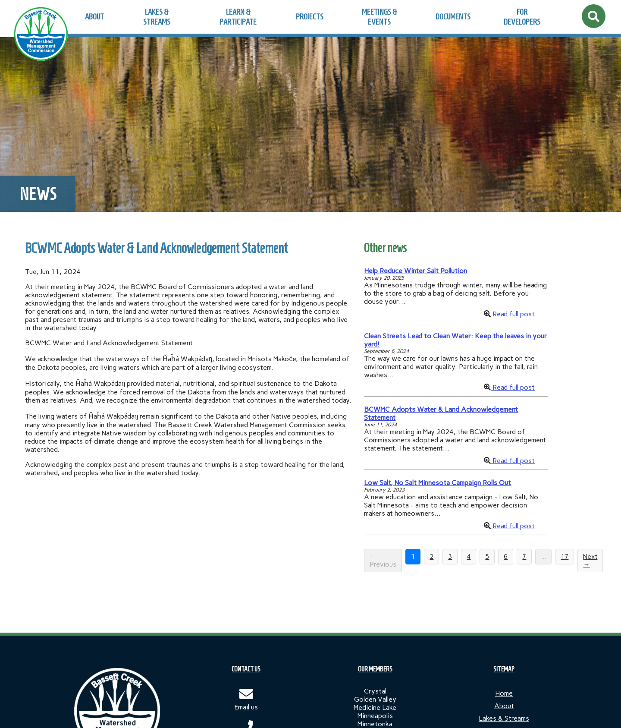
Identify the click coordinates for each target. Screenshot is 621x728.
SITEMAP (503, 669)
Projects (309, 16)
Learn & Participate (238, 16)
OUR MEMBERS (375, 669)
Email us (246, 707)
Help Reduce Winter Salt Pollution (415, 271)
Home (504, 693)
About (94, 16)
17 (564, 557)
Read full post (513, 314)
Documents (453, 16)
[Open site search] (593, 16)
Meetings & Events (379, 16)
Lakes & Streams (156, 16)
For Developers (522, 16)
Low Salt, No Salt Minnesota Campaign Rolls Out (437, 483)
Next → (590, 560)
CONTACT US (246, 669)
